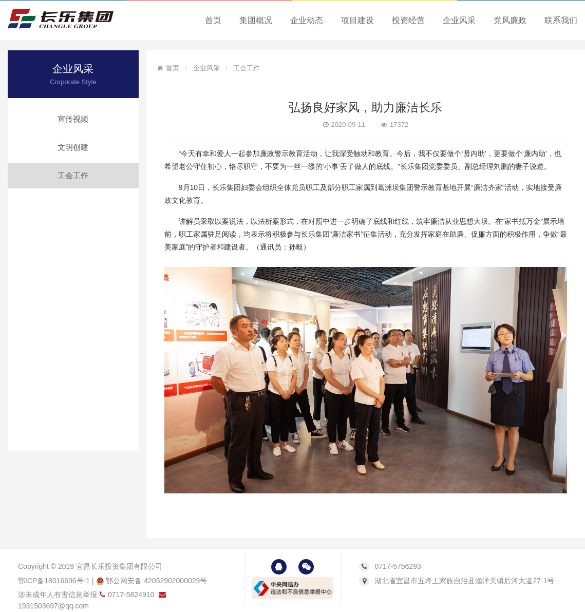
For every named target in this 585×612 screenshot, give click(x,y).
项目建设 (357, 20)
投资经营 (408, 20)
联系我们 (560, 20)
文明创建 (73, 147)
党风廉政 (510, 20)
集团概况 (255, 20)
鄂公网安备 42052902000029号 (151, 581)
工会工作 (73, 175)
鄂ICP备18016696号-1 (54, 581)
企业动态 (306, 20)
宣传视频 (73, 118)
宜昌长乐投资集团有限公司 (119, 566)
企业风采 (459, 20)
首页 (213, 20)
